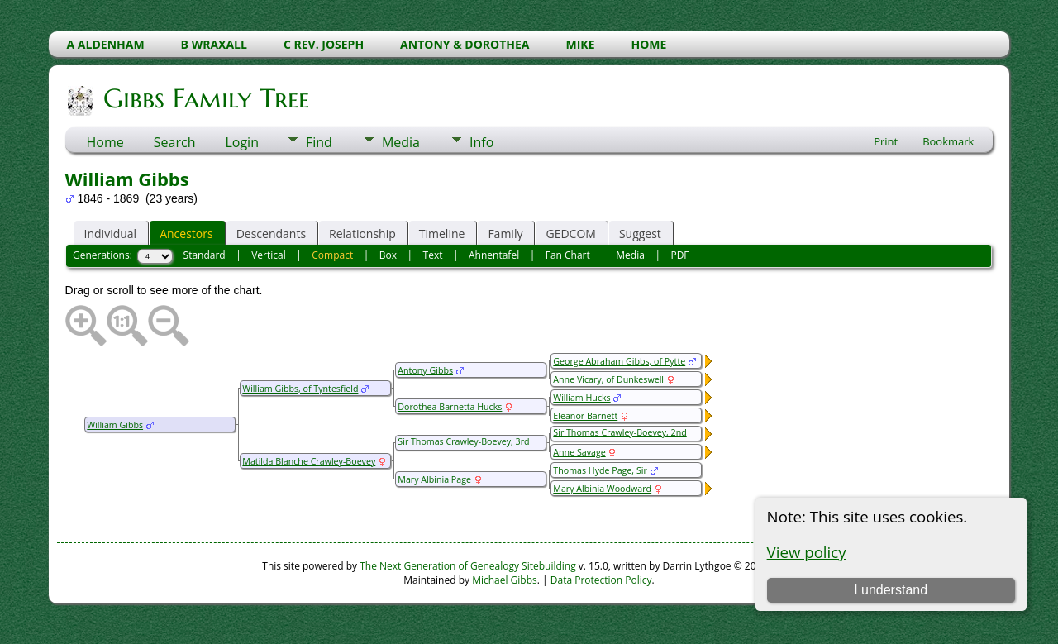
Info (481, 142)
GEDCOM (570, 233)
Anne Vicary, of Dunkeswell (608, 379)
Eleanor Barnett (585, 416)
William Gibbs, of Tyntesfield (300, 388)
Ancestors (186, 233)
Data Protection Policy (601, 580)
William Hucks (581, 397)
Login (242, 142)
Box (388, 255)
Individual (110, 233)
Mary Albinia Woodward (602, 488)
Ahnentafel (494, 255)
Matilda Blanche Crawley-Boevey (308, 461)
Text (433, 255)
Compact (332, 255)
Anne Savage (579, 452)
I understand (890, 590)
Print (886, 141)
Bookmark (948, 141)
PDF (679, 255)
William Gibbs (115, 425)
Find (319, 142)
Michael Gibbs (504, 580)
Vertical (268, 255)
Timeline (442, 233)
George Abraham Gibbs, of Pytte (619, 361)
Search (175, 142)
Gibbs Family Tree (205, 98)
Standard (204, 255)
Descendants (271, 233)
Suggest (640, 233)
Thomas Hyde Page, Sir (599, 470)
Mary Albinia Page (434, 479)
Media (401, 142)
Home (105, 142)
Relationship (362, 233)
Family (505, 233)
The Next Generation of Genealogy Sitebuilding (468, 566)
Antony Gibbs (425, 370)
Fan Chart (568, 255)
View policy (806, 551)
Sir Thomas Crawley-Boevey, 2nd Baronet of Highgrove (619, 438)
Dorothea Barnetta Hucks (450, 407)
